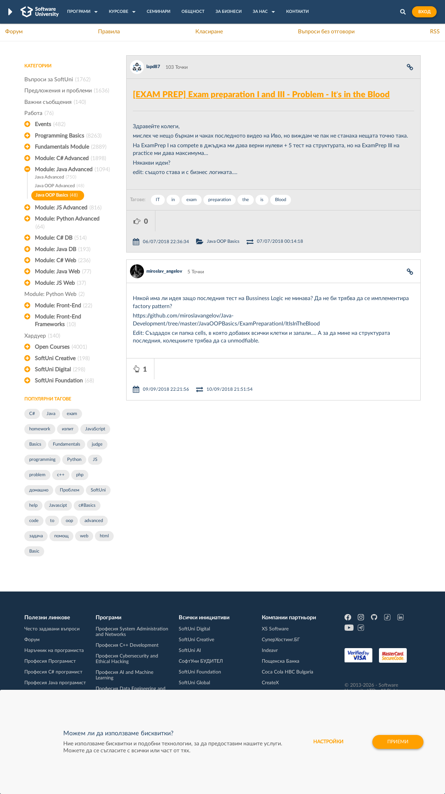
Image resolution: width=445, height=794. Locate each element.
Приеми (397, 741)
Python (74, 459)
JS (95, 459)
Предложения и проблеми (66, 90)
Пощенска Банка (280, 661)
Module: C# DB (61, 238)
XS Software (275, 629)
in (173, 200)
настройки (328, 741)
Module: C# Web (62, 260)
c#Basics (87, 505)
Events (50, 124)
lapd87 (153, 67)
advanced (93, 521)
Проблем (69, 490)
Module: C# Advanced (70, 158)
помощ (61, 536)
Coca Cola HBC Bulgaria (287, 672)
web (84, 536)
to (52, 521)
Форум (14, 31)
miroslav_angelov (164, 250)
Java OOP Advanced (59, 186)
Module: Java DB (62, 249)
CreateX (270, 682)
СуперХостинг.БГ (281, 639)
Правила (109, 31)
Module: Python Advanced (67, 223)
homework (39, 429)
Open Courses (61, 347)
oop (69, 521)
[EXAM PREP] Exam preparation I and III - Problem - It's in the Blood (261, 95)
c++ (61, 475)
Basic (34, 551)
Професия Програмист (50, 661)
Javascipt (58, 505)
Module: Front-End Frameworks (58, 321)
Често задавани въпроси (52, 629)
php (79, 475)
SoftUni (98, 490)
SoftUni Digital (60, 369)
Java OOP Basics (56, 195)
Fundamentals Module (70, 147)
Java (51, 414)
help (33, 505)
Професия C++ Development (127, 645)
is (262, 200)
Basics (35, 444)
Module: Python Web (54, 294)
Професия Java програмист (55, 682)
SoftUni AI (190, 650)
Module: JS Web (60, 283)
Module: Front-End (63, 305)
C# (32, 414)
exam (72, 414)
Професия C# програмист (53, 672)
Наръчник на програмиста (54, 650)
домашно (38, 490)
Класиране (209, 31)
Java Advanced (55, 177)
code (34, 521)
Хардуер (42, 336)
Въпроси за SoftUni (57, 79)
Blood (280, 200)
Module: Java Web (63, 271)
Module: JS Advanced (68, 208)
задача (36, 536)
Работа (39, 113)
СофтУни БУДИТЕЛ (201, 661)
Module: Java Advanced (72, 169)
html (104, 536)
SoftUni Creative (62, 358)
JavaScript (95, 429)
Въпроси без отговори (326, 31)
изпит (68, 429)
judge (97, 444)
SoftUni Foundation (64, 380)
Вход (424, 12)
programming (42, 459)
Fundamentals (66, 444)
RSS (435, 31)
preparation (219, 200)
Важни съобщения (55, 102)
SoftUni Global (194, 682)
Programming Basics (68, 136)
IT (158, 200)
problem (37, 475)
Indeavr (270, 650)
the (245, 200)
